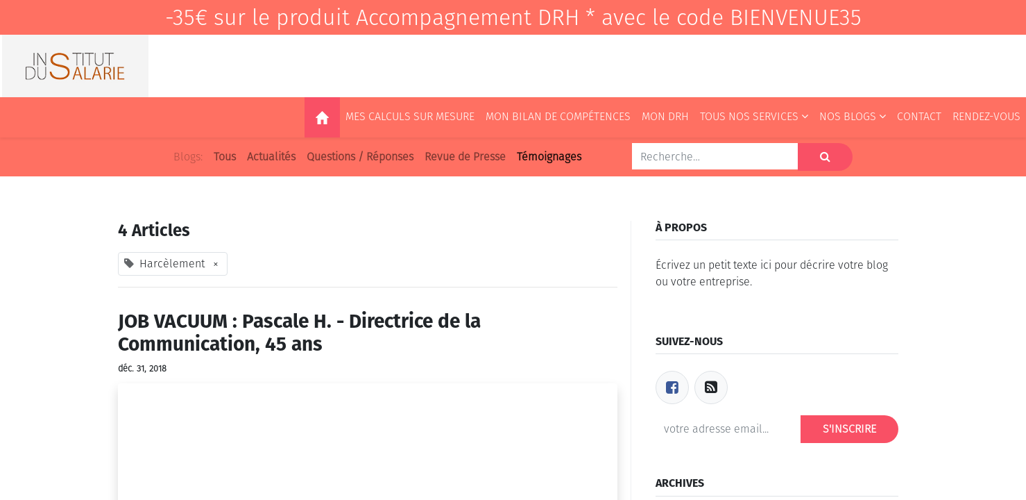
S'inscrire (849, 428)
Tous (225, 156)
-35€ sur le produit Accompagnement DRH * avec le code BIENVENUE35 (513, 17)
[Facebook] (672, 387)
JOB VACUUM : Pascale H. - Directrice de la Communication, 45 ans (299, 333)
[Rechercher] (825, 157)
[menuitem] (322, 117)
